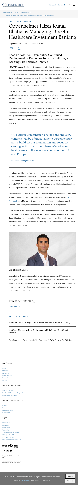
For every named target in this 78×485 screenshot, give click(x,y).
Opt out (70, 481)
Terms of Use (5, 430)
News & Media (6, 378)
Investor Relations (7, 375)
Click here (25, 480)
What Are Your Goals (7, 390)
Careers (4, 368)
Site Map (4, 380)
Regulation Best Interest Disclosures (11, 439)
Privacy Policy (6, 427)
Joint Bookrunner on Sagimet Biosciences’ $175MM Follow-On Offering (39, 323)
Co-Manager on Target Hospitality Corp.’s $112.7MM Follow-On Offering (40, 340)
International (5, 373)
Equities (4, 405)
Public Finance (6, 412)
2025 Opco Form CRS (8, 434)
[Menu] (74, 5)
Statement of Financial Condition (10, 432)
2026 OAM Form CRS (8, 437)
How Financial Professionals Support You (13, 392)
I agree (70, 476)
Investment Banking (7, 410)
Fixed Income (5, 407)
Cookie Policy (6, 422)
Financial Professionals (57, 5)
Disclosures (5, 425)
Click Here (14, 307)
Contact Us (5, 370)
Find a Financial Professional (9, 395)
